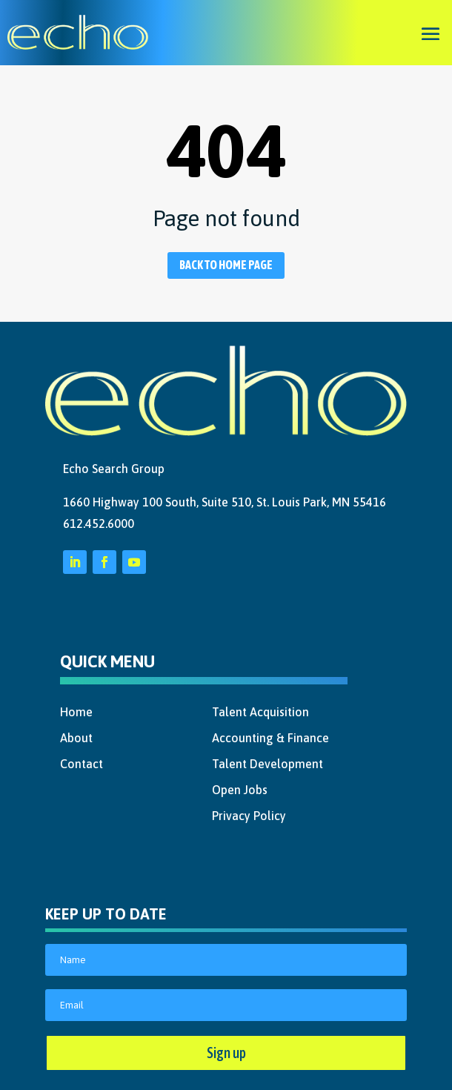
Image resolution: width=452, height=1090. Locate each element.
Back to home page (226, 264)
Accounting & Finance (270, 737)
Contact (81, 763)
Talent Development (267, 763)
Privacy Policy (249, 815)
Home (76, 712)
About (76, 737)
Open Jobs (239, 789)
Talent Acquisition (260, 712)
